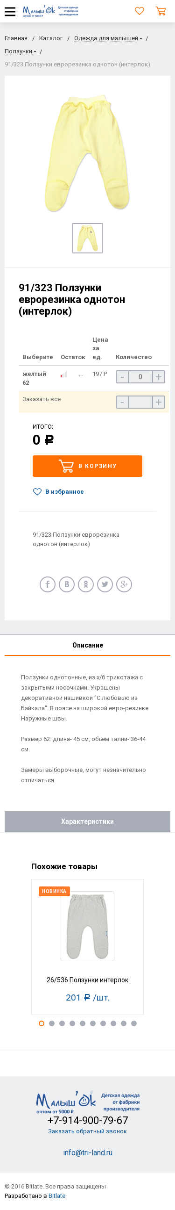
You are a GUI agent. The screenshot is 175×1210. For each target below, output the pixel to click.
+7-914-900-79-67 (88, 1120)
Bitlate (57, 1195)
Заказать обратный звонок (87, 1131)
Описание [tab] (87, 645)
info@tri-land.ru (87, 1152)
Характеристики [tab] (87, 821)
